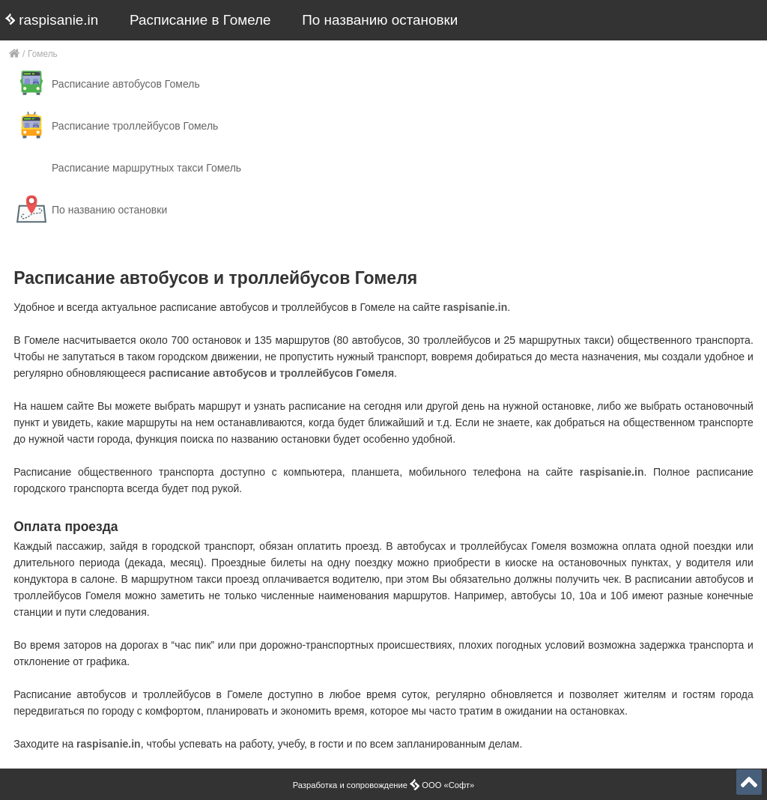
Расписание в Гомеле (200, 20)
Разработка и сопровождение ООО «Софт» (384, 785)
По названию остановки (380, 20)
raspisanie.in (51, 20)
